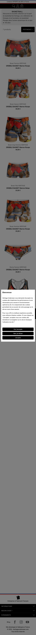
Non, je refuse (18, 333)
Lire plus (18, 338)
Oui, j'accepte (18, 329)
